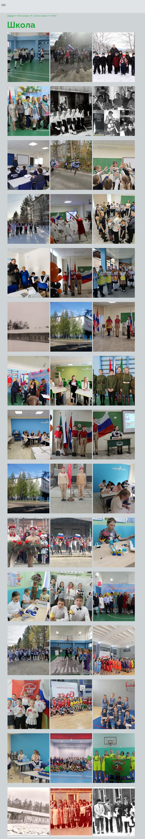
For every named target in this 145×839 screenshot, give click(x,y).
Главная (10, 16)
